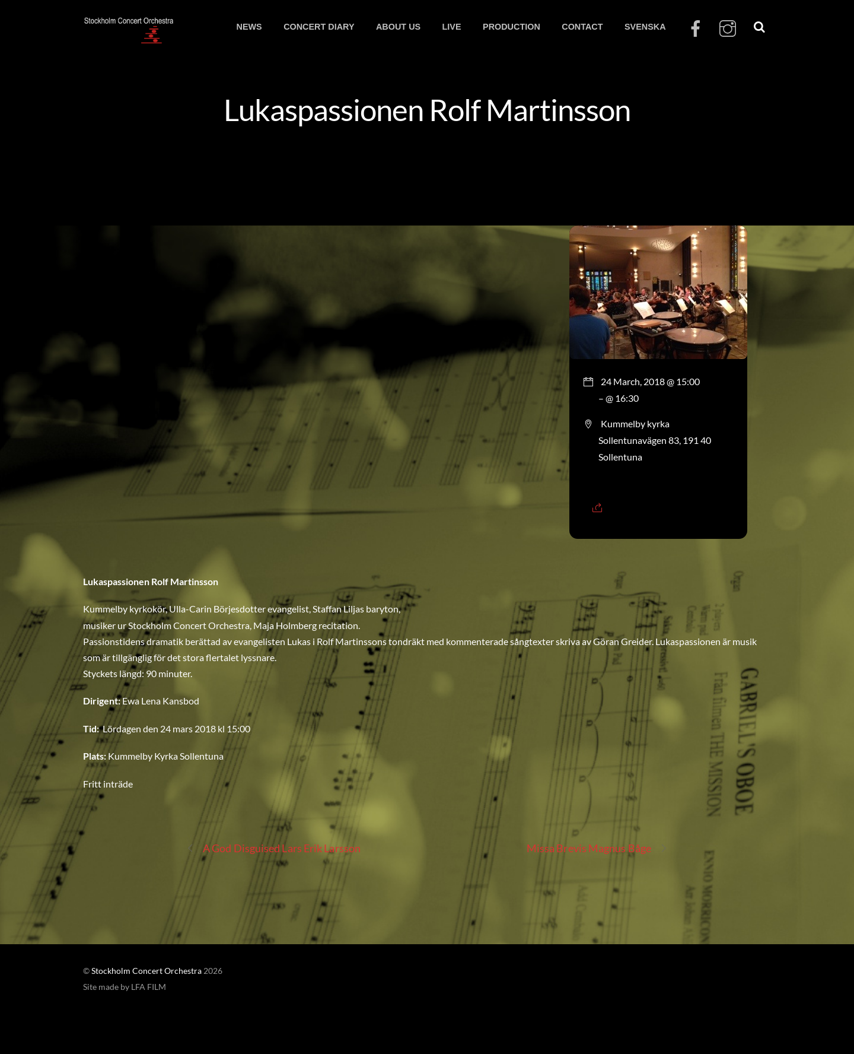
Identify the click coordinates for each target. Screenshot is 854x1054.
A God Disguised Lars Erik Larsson (273, 848)
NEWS (249, 26)
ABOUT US (398, 26)
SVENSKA (645, 26)
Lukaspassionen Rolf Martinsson (427, 109)
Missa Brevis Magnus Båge (597, 848)
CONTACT (582, 26)
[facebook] (695, 29)
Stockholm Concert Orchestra (146, 971)
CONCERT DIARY (318, 26)
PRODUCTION (511, 26)
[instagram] (727, 29)
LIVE (451, 26)
